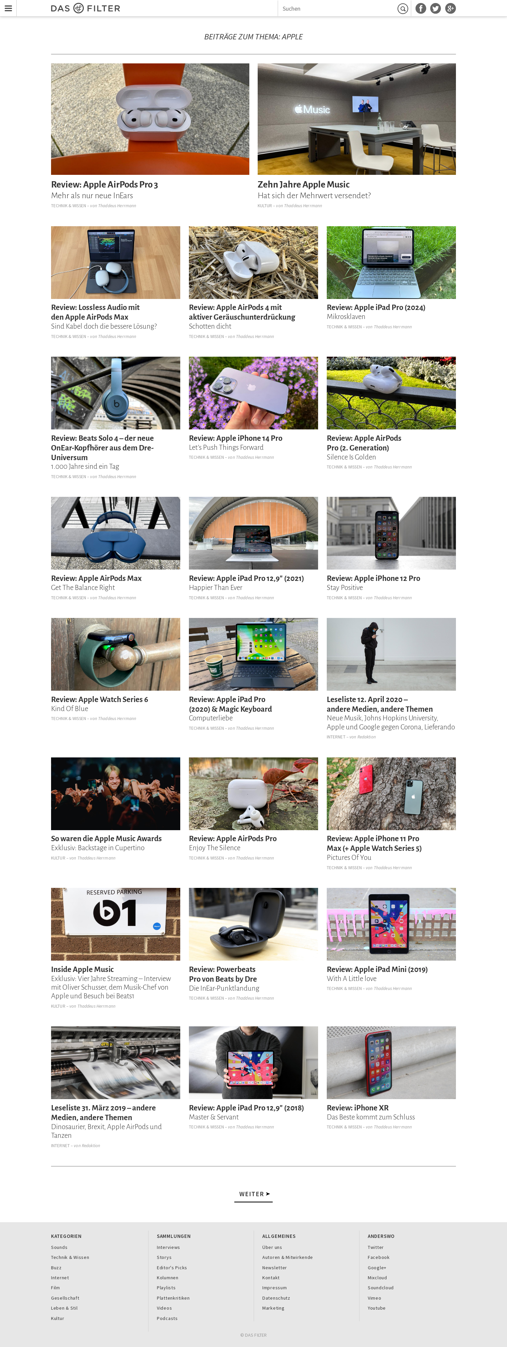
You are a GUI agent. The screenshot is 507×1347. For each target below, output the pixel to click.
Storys (164, 1257)
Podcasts (167, 1318)
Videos (164, 1308)
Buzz (56, 1268)
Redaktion (366, 737)
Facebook (379, 1257)
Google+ (377, 1268)
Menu (7, 4)
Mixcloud (377, 1278)
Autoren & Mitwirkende (287, 1257)
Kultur (265, 206)
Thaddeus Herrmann (117, 206)
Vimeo (375, 1298)
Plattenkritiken (173, 1298)
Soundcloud (381, 1288)
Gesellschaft (65, 1298)
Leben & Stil (64, 1308)
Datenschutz (276, 1298)
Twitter (376, 1247)
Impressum (274, 1288)
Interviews (168, 1247)
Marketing (273, 1308)
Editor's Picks (172, 1268)
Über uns (272, 1247)
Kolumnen (168, 1278)
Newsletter (274, 1268)
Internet (336, 737)
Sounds (59, 1247)
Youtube (377, 1308)
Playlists (166, 1288)
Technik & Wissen (68, 206)
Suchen (404, 8)
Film (55, 1288)
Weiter (251, 1194)
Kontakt (271, 1278)
